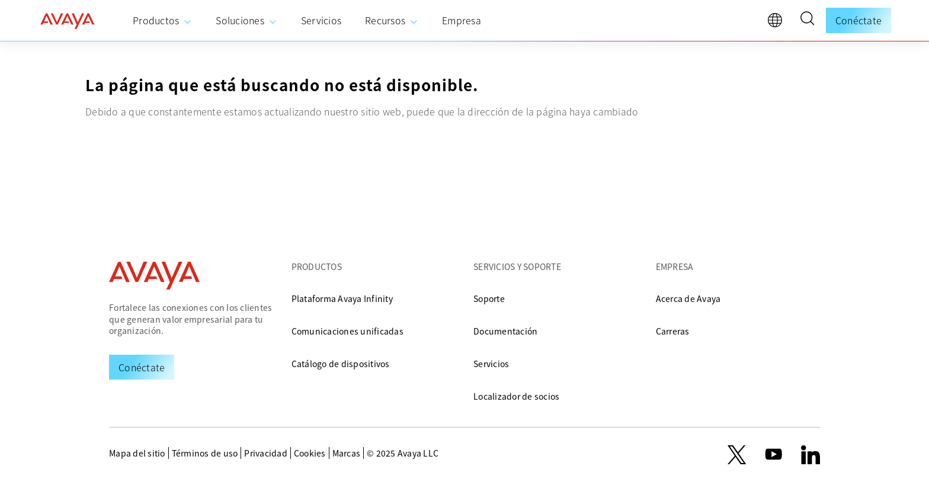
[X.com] (737, 454)
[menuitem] (162, 21)
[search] (807, 20)
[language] (778, 23)
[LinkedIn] (810, 454)
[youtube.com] (773, 454)
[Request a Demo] (141, 367)
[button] (807, 20)
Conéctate (858, 20)
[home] (67, 21)
